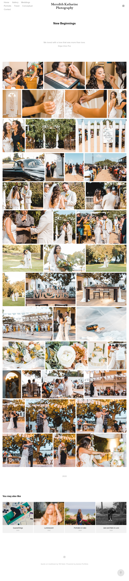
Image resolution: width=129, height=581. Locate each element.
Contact (7, 9)
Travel (16, 5)
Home (6, 2)
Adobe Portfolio (82, 564)
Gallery (15, 2)
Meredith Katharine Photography (65, 6)
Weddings (25, 2)
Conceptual (27, 5)
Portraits (7, 5)
